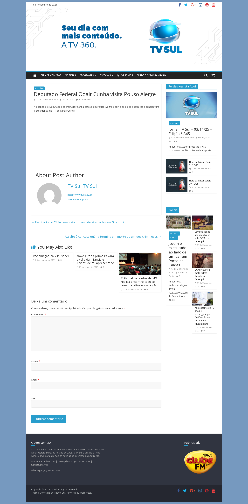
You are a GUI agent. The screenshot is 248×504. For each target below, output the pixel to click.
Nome (35, 361)
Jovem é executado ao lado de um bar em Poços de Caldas (178, 254)
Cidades (39, 88)
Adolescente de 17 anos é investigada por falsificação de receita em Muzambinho (204, 315)
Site (33, 398)
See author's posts (78, 199)
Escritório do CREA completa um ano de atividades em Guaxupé (77, 222)
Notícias (70, 75)
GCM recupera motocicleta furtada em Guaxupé (202, 274)
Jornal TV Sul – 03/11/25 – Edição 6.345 (190, 131)
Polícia (173, 237)
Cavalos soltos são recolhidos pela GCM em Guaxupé (202, 236)
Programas (87, 75)
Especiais (105, 75)
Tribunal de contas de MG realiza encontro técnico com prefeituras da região (139, 281)
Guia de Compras (51, 75)
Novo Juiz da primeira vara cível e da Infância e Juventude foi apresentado (95, 259)
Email (35, 379)
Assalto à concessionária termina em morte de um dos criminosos (113, 236)
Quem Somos (125, 75)
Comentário (38, 314)
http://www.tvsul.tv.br (80, 194)
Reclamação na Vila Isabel (51, 256)
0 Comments (83, 99)
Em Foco (174, 233)
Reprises (174, 123)
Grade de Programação (151, 75)
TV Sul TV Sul (69, 99)
